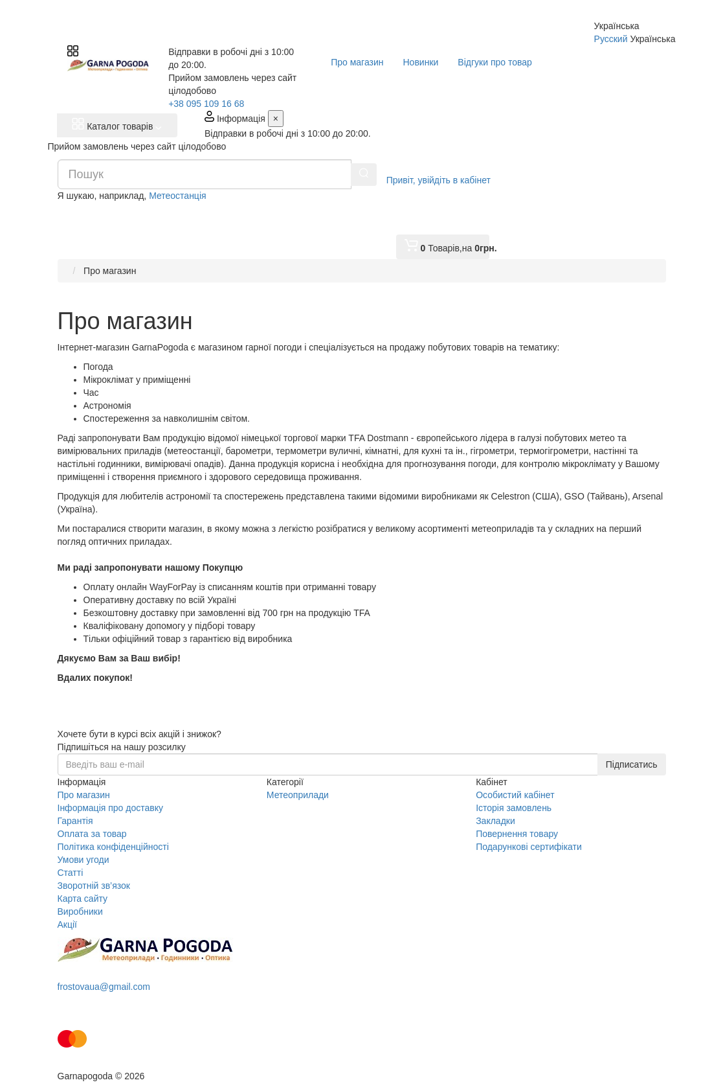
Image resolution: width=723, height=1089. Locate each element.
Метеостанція (177, 195)
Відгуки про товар (495, 62)
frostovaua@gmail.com (104, 986)
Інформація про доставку (110, 808)
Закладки (495, 821)
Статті (70, 872)
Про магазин (357, 62)
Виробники (80, 911)
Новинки (421, 62)
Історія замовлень (513, 808)
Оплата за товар (92, 834)
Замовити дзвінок (108, 1009)
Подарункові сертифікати (529, 847)
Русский (611, 39)
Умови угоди (83, 859)
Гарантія (75, 821)
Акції (67, 924)
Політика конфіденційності (113, 847)
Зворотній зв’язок (94, 885)
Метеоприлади (298, 795)
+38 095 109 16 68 (206, 103)
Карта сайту (83, 898)
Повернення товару (517, 834)
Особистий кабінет (515, 795)
